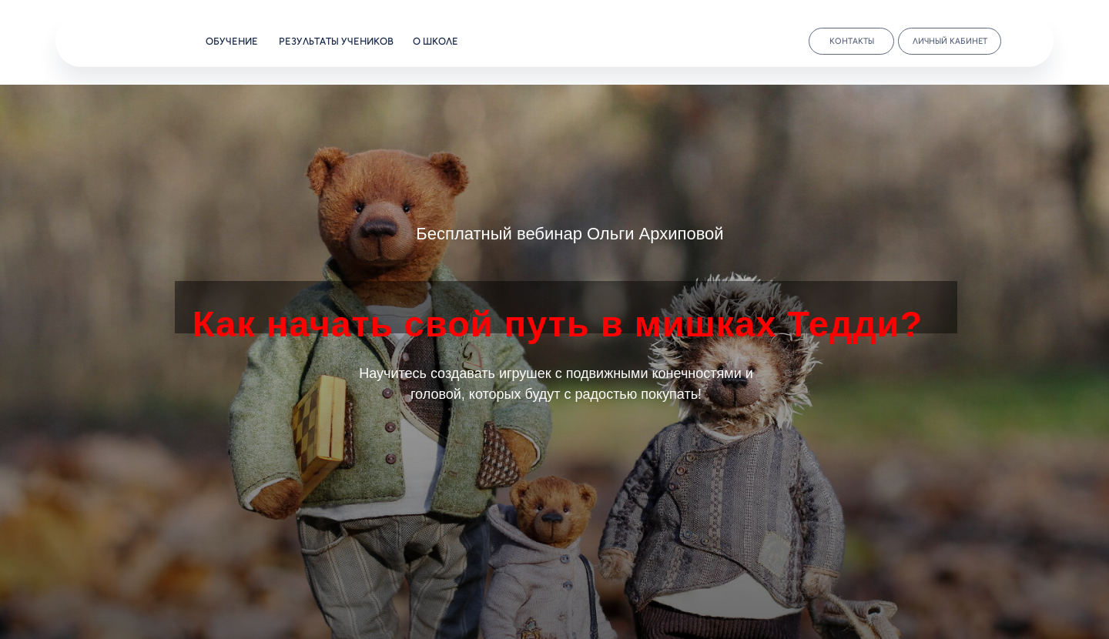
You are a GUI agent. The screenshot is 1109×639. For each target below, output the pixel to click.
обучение (232, 41)
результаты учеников (336, 41)
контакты (851, 41)
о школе (435, 41)
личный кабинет (950, 41)
